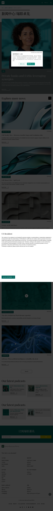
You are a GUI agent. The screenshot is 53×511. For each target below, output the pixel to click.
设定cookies (22, 63)
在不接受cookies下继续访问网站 (36, 52)
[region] (27, 59)
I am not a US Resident (7, 279)
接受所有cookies (31, 63)
